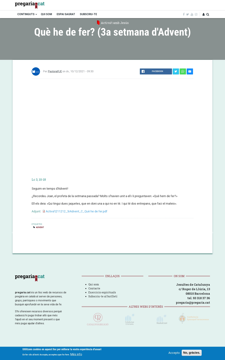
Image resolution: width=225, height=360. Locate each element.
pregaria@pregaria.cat (193, 302)
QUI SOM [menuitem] (46, 14)
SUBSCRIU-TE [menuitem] (88, 14)
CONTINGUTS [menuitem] (25, 14)
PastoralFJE (55, 71)
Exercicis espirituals (102, 292)
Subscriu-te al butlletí (102, 296)
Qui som (93, 284)
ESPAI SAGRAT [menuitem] (66, 14)
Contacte (94, 288)
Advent (40, 227)
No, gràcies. (191, 352)
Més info (76, 354)
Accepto (174, 353)
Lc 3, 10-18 (39, 179)
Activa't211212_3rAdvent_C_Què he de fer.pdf (76, 211)
